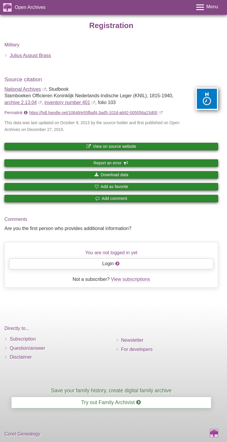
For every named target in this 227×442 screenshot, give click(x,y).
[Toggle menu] (207, 7)
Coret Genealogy (22, 433)
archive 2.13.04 (20, 102)
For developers (137, 349)
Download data (111, 174)
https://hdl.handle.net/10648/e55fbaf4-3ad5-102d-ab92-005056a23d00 (93, 112)
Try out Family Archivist (110, 402)
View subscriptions (130, 279)
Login (111, 263)
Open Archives (30, 7)
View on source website (111, 146)
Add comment (111, 198)
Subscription (23, 338)
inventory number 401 (67, 102)
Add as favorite (111, 186)
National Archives (22, 89)
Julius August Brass (30, 55)
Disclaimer (21, 357)
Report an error (110, 163)
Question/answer (27, 348)
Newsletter (132, 340)
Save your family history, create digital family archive (111, 391)
